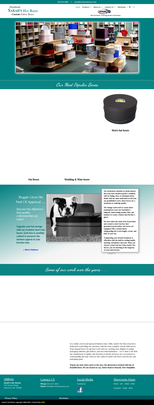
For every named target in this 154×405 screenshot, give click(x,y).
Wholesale (122, 7)
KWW (43, 402)
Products (85, 7)
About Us (97, 7)
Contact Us (109, 7)
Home (78, 7)
